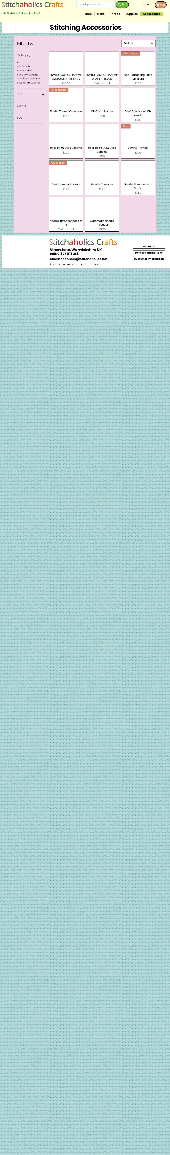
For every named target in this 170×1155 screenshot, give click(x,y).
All (18, 62)
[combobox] (139, 43)
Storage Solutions (27, 74)
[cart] (161, 4)
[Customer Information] (149, 259)
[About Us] (149, 246)
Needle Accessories (29, 78)
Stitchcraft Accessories (24, 68)
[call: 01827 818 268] (66, 253)
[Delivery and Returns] (149, 252)
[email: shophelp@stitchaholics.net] (79, 259)
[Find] (122, 4)
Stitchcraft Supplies (29, 82)
